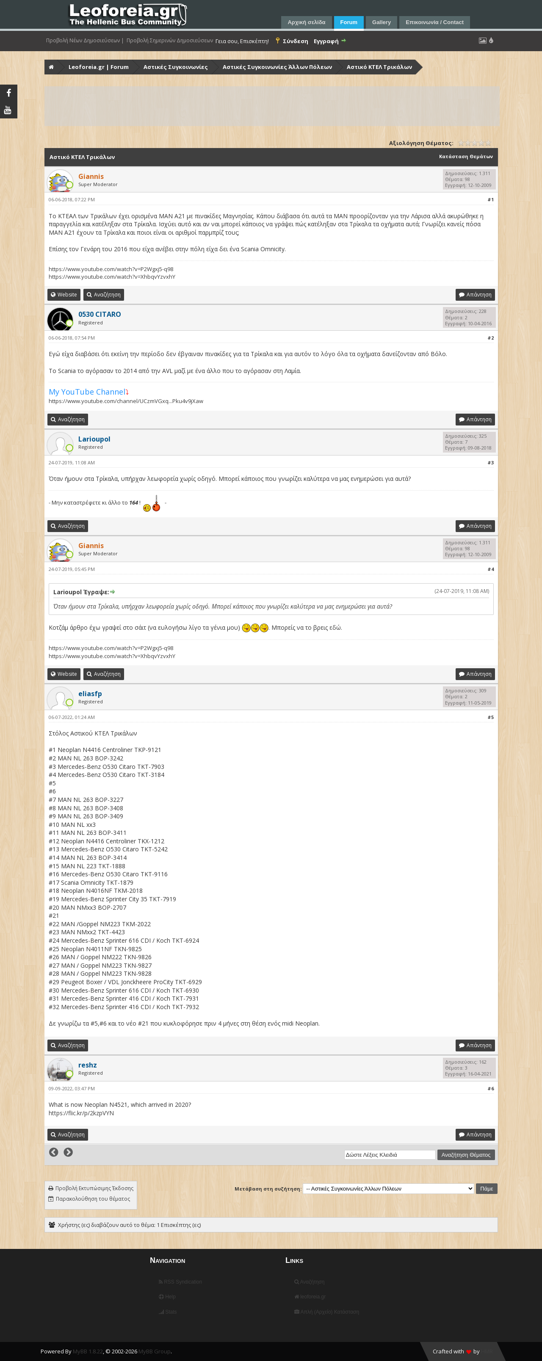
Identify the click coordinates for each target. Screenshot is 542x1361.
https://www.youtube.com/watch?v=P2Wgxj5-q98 (111, 269)
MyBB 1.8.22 (88, 1351)
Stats (168, 1312)
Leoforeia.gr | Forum (99, 67)
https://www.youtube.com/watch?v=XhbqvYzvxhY (112, 276)
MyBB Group (154, 1351)
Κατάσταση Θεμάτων (466, 156)
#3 (490, 462)
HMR (487, 1351)
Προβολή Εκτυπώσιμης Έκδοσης (94, 1188)
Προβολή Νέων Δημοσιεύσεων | (85, 40)
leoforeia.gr (310, 1297)
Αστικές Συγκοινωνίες (176, 67)
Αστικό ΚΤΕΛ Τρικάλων (379, 67)
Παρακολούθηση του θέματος (93, 1198)
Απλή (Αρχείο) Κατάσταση (326, 1312)
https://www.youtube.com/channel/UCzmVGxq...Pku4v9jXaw (126, 401)
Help (167, 1297)
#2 (490, 338)
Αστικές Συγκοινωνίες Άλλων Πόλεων (277, 67)
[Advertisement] (272, 106)
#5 (490, 717)
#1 (490, 199)
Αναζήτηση (309, 1282)
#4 (490, 569)
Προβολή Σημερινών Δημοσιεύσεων (170, 40)
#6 (490, 1088)
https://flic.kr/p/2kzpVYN (81, 1113)
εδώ (335, 627)
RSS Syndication (180, 1282)
